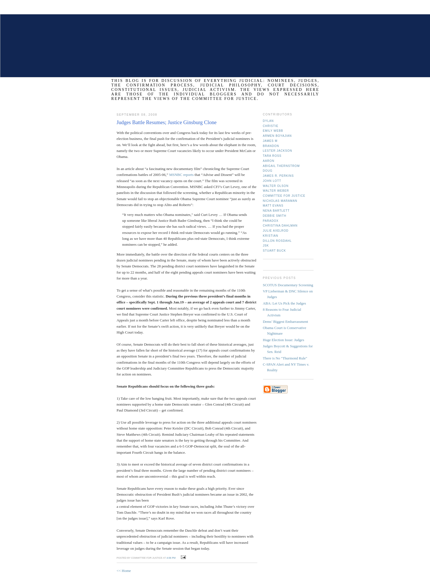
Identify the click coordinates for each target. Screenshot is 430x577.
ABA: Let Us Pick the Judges (284, 303)
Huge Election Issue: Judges (283, 340)
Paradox (271, 220)
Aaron (268, 160)
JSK (266, 245)
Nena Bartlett (276, 210)
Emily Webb (273, 130)
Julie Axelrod (276, 230)
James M (270, 140)
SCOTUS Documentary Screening (288, 285)
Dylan (268, 120)
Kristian (270, 235)
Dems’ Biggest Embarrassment (285, 321)
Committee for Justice (284, 195)
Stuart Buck (274, 250)
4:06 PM (170, 557)
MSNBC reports (181, 175)
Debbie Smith (275, 215)
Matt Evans (273, 205)
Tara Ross (272, 155)
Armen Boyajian (277, 135)
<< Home (124, 571)
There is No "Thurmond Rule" (285, 358)
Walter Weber (276, 190)
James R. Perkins (278, 175)
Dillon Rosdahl (277, 240)
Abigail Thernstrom (281, 165)
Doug (268, 170)
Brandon (271, 145)
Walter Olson (276, 185)
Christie (270, 126)
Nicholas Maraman (280, 200)
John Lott (272, 180)
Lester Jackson (277, 150)
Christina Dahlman (280, 225)
